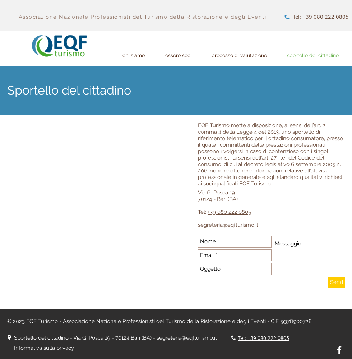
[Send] (336, 282)
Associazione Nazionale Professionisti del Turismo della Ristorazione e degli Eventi (143, 17)
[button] (239, 55)
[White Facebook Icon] (339, 350)
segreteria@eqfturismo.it (187, 338)
